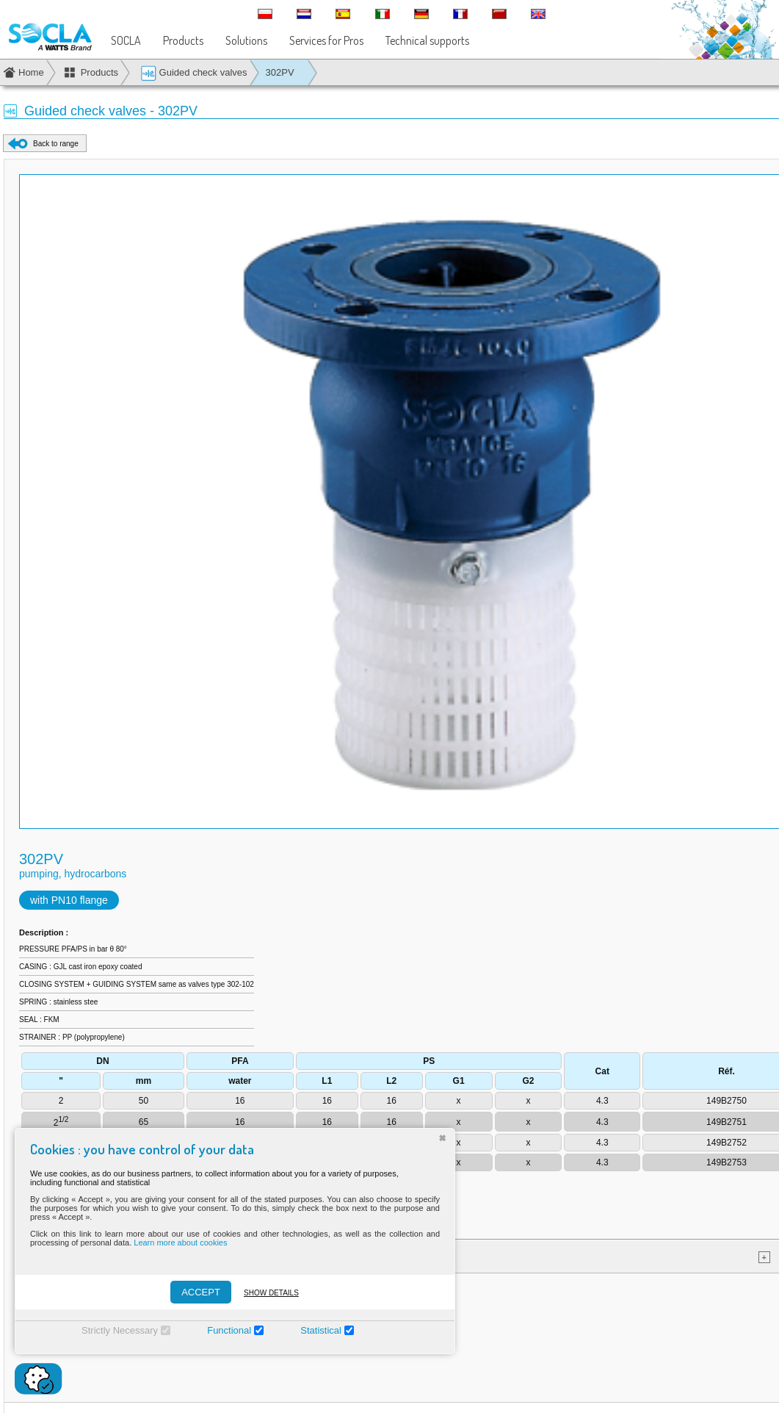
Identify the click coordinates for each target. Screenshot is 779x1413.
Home (31, 72)
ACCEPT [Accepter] (200, 1292)
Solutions (246, 40)
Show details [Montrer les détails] (271, 1293)
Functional (229, 1330)
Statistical (320, 1330)
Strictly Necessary (119, 1330)
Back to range (56, 144)
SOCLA (126, 40)
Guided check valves (193, 73)
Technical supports (427, 40)
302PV (280, 72)
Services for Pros (326, 40)
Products (183, 40)
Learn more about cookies (180, 1242)
